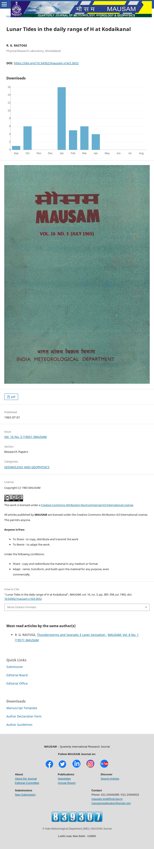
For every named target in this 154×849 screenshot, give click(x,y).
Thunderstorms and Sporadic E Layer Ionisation (71, 635)
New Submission (25, 794)
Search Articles (110, 778)
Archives (25, 16)
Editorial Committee (27, 783)
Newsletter (64, 778)
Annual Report (67, 783)
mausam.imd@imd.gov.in (107, 799)
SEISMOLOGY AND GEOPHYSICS (26, 467)
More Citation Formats (21, 607)
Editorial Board (17, 675)
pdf (12, 397)
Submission (14, 667)
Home (10, 16)
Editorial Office (17, 683)
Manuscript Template (21, 708)
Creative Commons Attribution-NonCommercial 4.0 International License (87, 505)
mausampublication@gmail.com (111, 803)
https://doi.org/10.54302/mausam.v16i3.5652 (46, 63)
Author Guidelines (19, 725)
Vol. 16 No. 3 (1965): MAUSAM (55, 16)
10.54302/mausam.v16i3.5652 (23, 599)
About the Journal (26, 778)
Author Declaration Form (24, 716)
